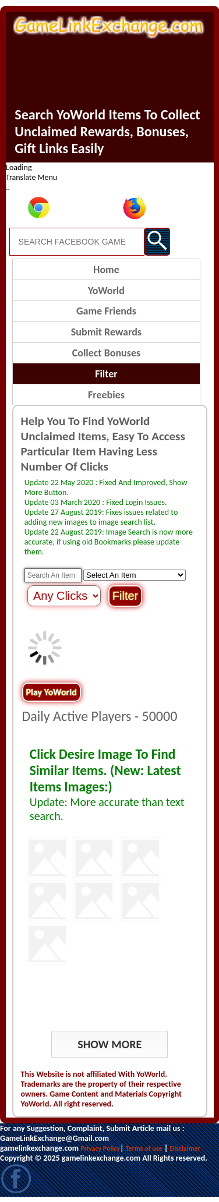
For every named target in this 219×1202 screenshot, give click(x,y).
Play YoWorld (51, 692)
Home (106, 269)
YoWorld (106, 290)
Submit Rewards (106, 332)
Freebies (106, 394)
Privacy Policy (100, 1148)
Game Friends (106, 311)
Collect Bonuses (106, 353)
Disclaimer (185, 1148)
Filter (106, 373)
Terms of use (144, 1148)
